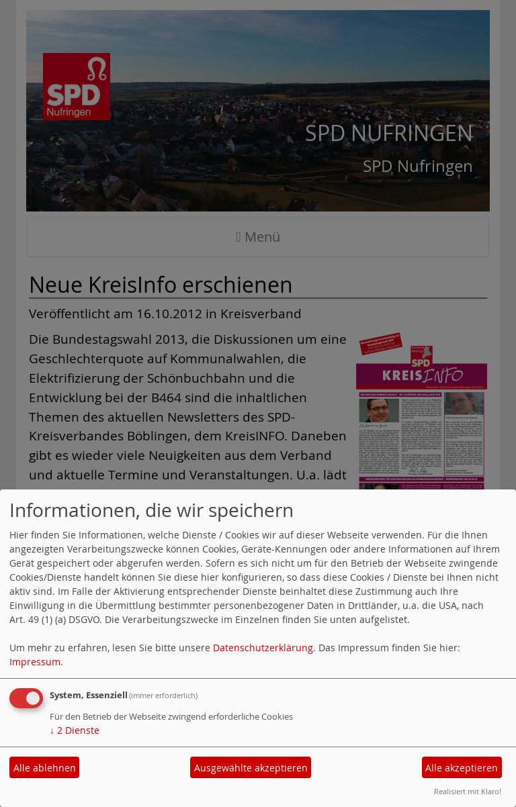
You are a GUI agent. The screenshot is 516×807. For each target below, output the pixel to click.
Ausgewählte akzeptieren (251, 767)
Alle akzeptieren (461, 767)
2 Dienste (74, 730)
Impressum (34, 661)
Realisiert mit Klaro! (467, 791)
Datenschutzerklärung (263, 647)
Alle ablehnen (44, 767)
